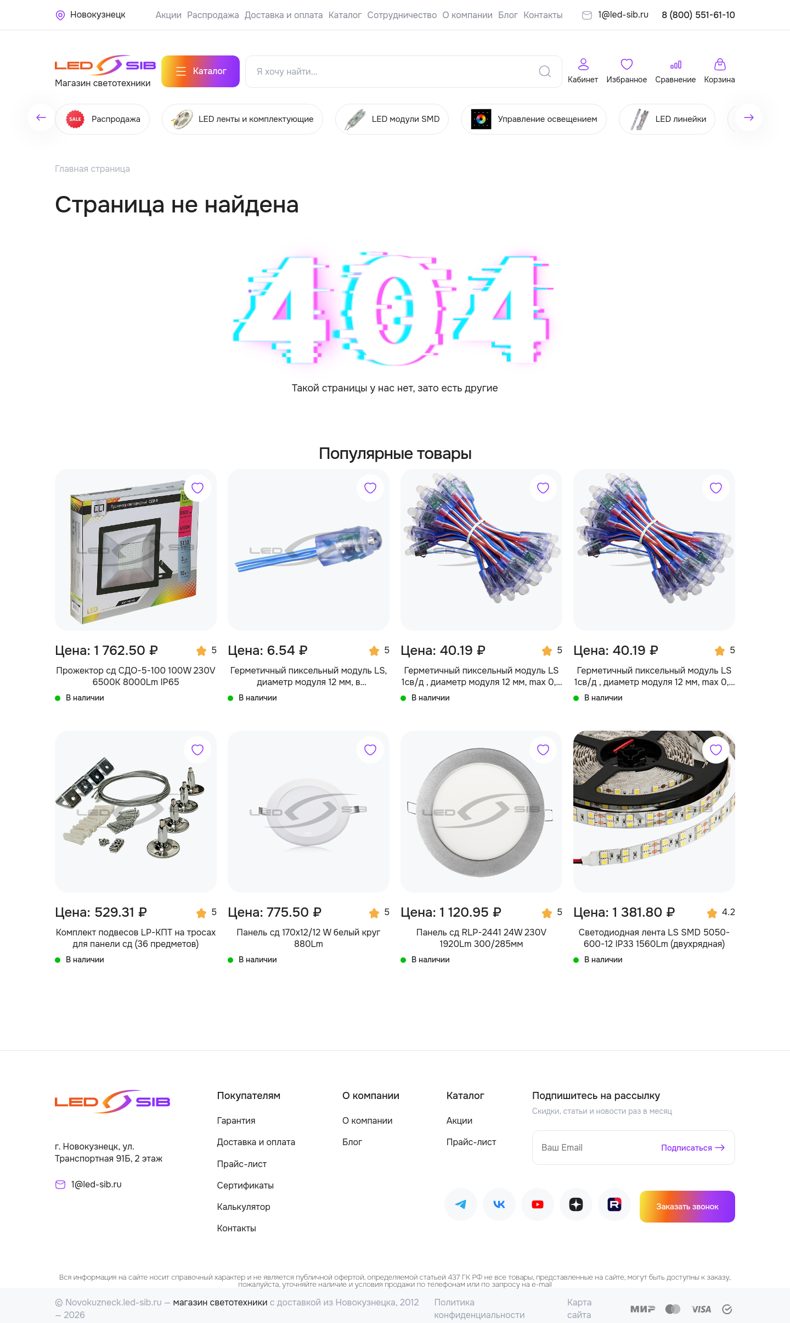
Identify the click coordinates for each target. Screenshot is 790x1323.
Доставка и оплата (284, 15)
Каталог (345, 15)
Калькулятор (243, 1200)
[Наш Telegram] (460, 1199)
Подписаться (684, 1140)
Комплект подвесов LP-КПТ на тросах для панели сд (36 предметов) (136, 932)
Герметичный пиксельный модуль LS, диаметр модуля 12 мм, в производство (308, 669)
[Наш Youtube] (537, 1199)
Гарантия (236, 1113)
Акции (169, 15)
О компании (468, 15)
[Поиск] (544, 65)
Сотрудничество (402, 15)
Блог (508, 15)
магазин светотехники (220, 1295)
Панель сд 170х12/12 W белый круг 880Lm (308, 932)
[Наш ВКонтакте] (499, 1199)
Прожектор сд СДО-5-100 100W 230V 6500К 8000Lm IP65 (136, 669)
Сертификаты (245, 1178)
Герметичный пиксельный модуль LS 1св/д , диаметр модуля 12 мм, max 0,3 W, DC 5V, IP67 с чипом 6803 (481, 669)
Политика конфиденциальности (479, 1301)
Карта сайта (579, 1301)
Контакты (542, 15)
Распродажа (213, 15)
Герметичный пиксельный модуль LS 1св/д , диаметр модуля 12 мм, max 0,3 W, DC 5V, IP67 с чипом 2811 (654, 669)
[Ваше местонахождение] (90, 15)
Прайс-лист (242, 1157)
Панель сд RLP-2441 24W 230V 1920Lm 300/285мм (481, 932)
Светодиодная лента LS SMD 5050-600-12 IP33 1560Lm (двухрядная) (654, 932)
